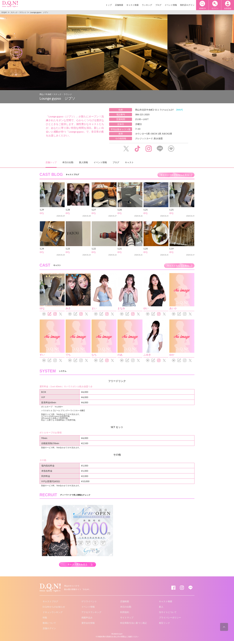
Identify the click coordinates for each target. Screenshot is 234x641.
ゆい (145, 308)
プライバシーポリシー (170, 617)
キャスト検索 (132, 5)
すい (42, 354)
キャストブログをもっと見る (174, 174)
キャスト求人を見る (77, 564)
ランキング (147, 5)
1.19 (171, 248)
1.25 (145, 209)
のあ (120, 354)
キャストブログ (50, 601)
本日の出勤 (67, 162)
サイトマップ (126, 617)
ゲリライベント (89, 601)
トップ (109, 5)
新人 (161, 606)
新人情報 (83, 162)
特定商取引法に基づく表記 (133, 623)
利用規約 (124, 612)
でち (68, 354)
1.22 (94, 248)
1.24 (42, 248)
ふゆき (147, 354)
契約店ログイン (187, 5)
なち (94, 354)
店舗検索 (119, 5)
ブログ (158, 5)
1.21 (119, 248)
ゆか (171, 354)
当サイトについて (168, 612)
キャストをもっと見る (178, 265)
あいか (173, 308)
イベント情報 (171, 5)
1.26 (119, 209)
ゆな (42, 213)
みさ (68, 308)
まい (94, 308)
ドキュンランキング (53, 612)
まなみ (121, 308)
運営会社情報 (88, 623)
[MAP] (179, 109)
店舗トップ (51, 162)
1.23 (68, 248)
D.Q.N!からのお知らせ (54, 606)
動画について (49, 623)
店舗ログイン (49, 628)
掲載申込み (86, 617)
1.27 (94, 209)
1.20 (145, 248)
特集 (45, 617)
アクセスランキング (91, 612)
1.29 (42, 209)
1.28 (68, 209)
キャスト (129, 162)
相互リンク (164, 623)
